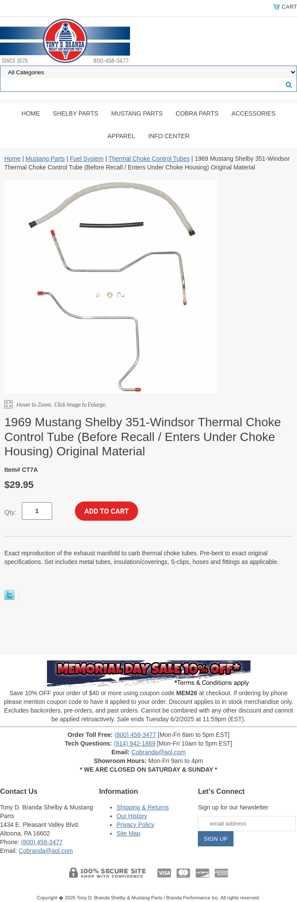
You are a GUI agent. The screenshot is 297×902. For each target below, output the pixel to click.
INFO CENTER (169, 136)
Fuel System (86, 158)
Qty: (10, 512)
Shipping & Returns (143, 807)
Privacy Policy (135, 824)
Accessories (253, 113)
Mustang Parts (137, 113)
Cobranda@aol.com (158, 752)
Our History (132, 815)
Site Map (128, 833)
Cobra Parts (197, 113)
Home (31, 113)
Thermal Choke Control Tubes (149, 158)
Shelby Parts (75, 113)
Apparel (121, 136)
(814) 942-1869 (135, 743)
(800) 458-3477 (135, 734)
